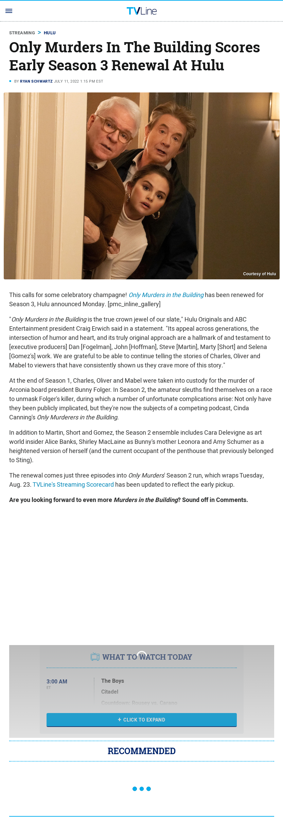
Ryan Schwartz (36, 81)
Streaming (22, 33)
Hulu (50, 33)
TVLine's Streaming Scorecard (73, 484)
